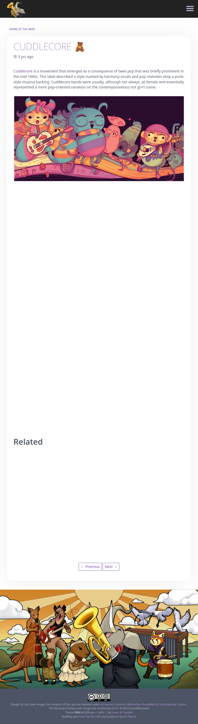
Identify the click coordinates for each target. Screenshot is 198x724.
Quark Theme (127, 716)
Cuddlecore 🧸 (50, 46)
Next (111, 566)
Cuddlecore (22, 70)
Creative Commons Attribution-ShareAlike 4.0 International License (144, 704)
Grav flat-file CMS (90, 716)
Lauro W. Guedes (122, 712)
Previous (90, 566)
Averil (114, 708)
